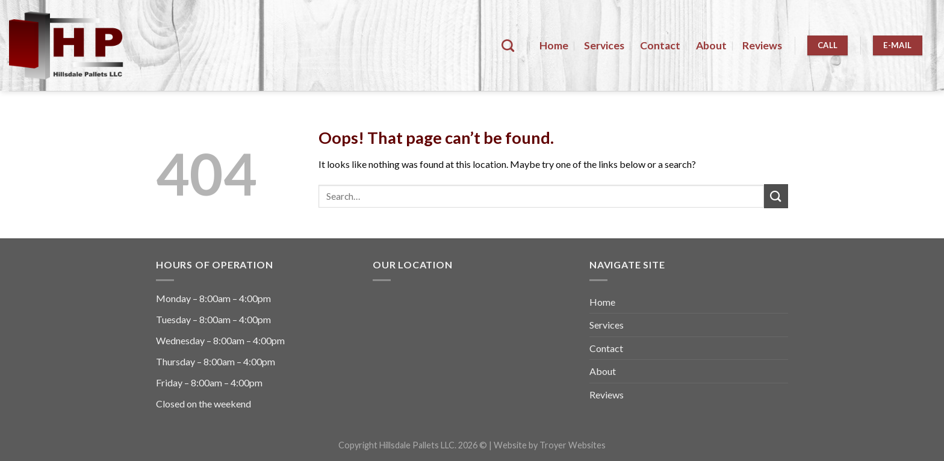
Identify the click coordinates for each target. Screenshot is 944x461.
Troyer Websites (572, 445)
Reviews (762, 45)
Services (604, 45)
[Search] (508, 45)
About (711, 45)
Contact (660, 45)
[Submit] (776, 196)
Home (553, 45)
